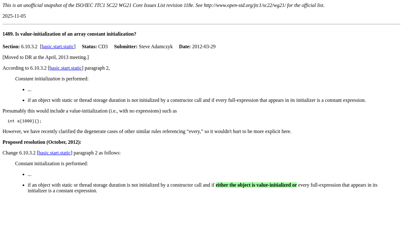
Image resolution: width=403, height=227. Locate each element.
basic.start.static (58, 46)
